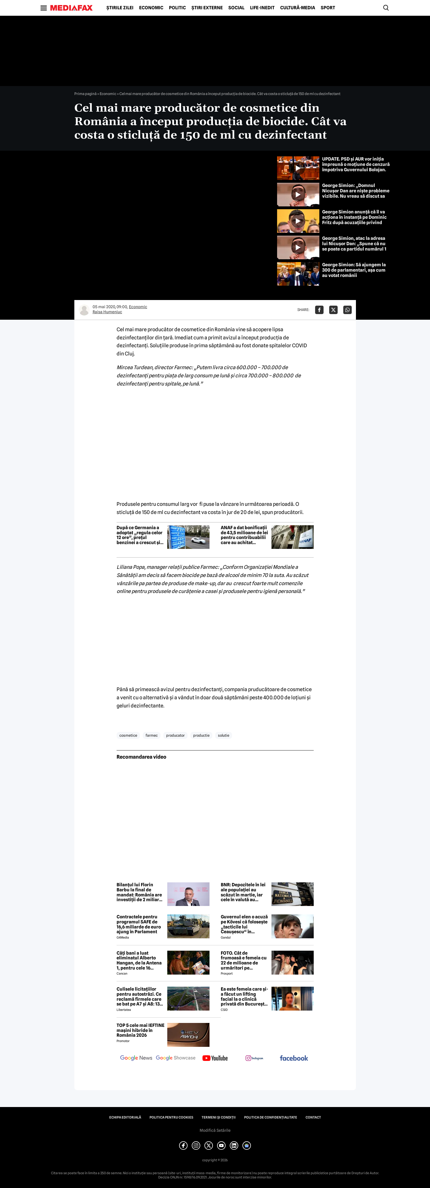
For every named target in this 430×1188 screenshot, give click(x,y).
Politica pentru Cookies (171, 1117)
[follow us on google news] (136, 1058)
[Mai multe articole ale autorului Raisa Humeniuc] (84, 309)
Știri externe (207, 8)
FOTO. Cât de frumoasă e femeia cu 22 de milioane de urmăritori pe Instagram (244, 960)
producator (175, 735)
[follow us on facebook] (294, 1058)
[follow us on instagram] (254, 1058)
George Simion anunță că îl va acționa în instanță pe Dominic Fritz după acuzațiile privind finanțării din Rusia (354, 220)
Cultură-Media (297, 8)
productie (201, 735)
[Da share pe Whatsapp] (347, 310)
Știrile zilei (119, 8)
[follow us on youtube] (215, 1058)
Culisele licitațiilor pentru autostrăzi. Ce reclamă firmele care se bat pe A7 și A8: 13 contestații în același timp (139, 996)
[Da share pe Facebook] (319, 310)
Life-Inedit (262, 8)
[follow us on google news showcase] (175, 1058)
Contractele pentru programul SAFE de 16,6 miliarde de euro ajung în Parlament (139, 924)
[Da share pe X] (333, 310)
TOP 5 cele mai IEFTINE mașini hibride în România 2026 (140, 1030)
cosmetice (128, 735)
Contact (313, 1117)
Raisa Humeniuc (107, 312)
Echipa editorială (125, 1117)
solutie (223, 735)
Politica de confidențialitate (270, 1117)
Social (236, 8)
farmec (152, 735)
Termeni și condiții (219, 1117)
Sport (328, 8)
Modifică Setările (215, 1130)
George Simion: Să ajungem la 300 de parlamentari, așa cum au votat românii (354, 270)
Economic (151, 8)
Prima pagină (85, 93)
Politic (177, 8)
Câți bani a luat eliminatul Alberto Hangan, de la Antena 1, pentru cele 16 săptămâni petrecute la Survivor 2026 (139, 960)
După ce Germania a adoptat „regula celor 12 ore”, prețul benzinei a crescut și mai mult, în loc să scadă (139, 535)
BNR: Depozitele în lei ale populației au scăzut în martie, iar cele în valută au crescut (243, 892)
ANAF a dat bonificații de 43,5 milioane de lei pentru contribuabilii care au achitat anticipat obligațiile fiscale (244, 535)
